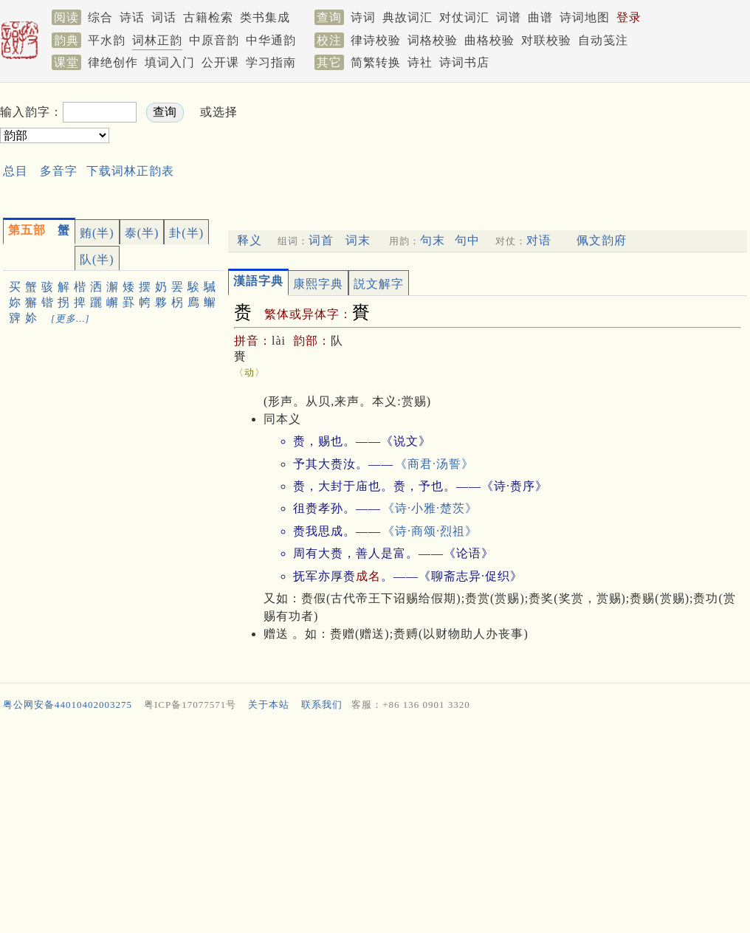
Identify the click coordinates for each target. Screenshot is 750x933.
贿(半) (97, 233)
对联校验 (546, 40)
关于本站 (268, 704)
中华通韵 (271, 40)
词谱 (508, 17)
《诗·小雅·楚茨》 (430, 508)
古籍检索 (208, 17)
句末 (432, 240)
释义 (249, 240)
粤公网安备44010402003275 (67, 704)
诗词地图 (585, 17)
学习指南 (271, 62)
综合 (100, 17)
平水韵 (106, 40)
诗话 (132, 17)
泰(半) (142, 233)
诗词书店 (464, 62)
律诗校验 (376, 40)
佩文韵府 (602, 240)
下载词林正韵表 (130, 171)
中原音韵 (214, 40)
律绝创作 (113, 62)
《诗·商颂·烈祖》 (430, 531)
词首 (321, 240)
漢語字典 (258, 281)
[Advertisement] (358, 146)
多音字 (59, 171)
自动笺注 (603, 40)
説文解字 (379, 284)
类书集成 (265, 17)
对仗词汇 (464, 17)
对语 (538, 240)
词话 (163, 17)
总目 (15, 171)
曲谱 (540, 17)
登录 (628, 17)
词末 (358, 240)
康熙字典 (318, 284)
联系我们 (322, 704)
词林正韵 (157, 40)
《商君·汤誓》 (434, 464)
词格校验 (432, 40)
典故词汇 (407, 17)
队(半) (97, 259)
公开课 (220, 62)
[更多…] (70, 318)
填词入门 (170, 62)
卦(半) (186, 233)
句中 (467, 240)
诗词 (363, 17)
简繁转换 (376, 62)
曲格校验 (489, 40)
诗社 (420, 62)
